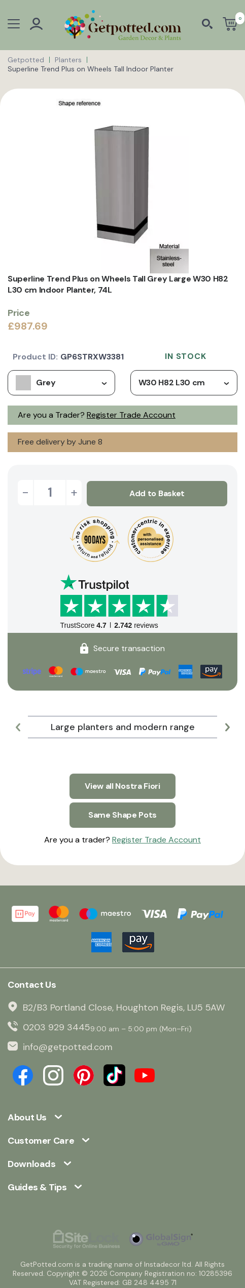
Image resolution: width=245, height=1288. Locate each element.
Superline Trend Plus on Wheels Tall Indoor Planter (90, 68)
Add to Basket (157, 492)
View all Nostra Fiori (122, 783)
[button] (18, 726)
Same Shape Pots (122, 811)
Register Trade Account (131, 415)
